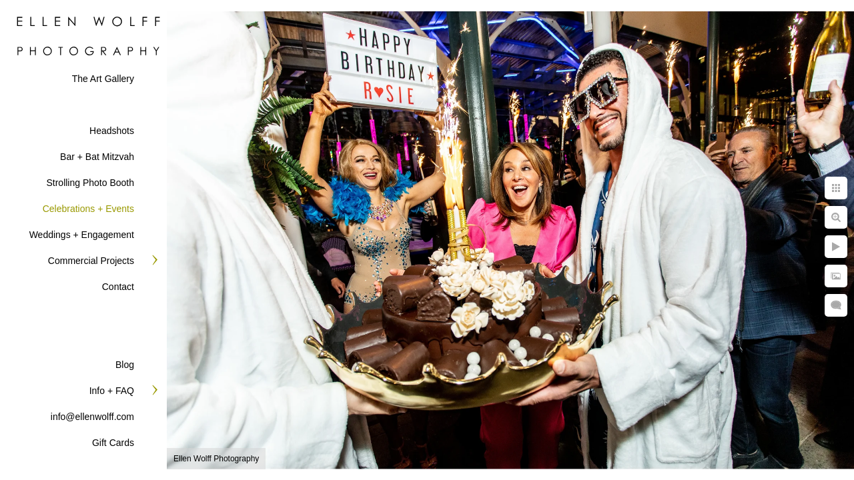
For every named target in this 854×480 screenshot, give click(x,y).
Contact (118, 286)
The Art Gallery (103, 78)
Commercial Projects (91, 260)
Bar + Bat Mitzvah (97, 156)
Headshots (111, 130)
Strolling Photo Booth (90, 182)
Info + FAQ (111, 390)
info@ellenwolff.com (92, 416)
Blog (124, 364)
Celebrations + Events (88, 208)
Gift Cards (113, 442)
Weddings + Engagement (81, 234)
